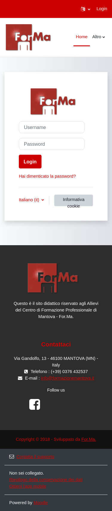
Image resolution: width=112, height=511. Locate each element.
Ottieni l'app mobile (27, 486)
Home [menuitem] (82, 36)
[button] (85, 9)
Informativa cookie (74, 201)
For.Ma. (88, 439)
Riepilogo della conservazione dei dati (45, 479)
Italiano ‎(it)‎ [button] (29, 199)
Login (101, 8)
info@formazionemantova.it (67, 378)
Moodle (40, 502)
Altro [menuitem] (96, 36)
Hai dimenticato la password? (47, 176)
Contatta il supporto (31, 456)
